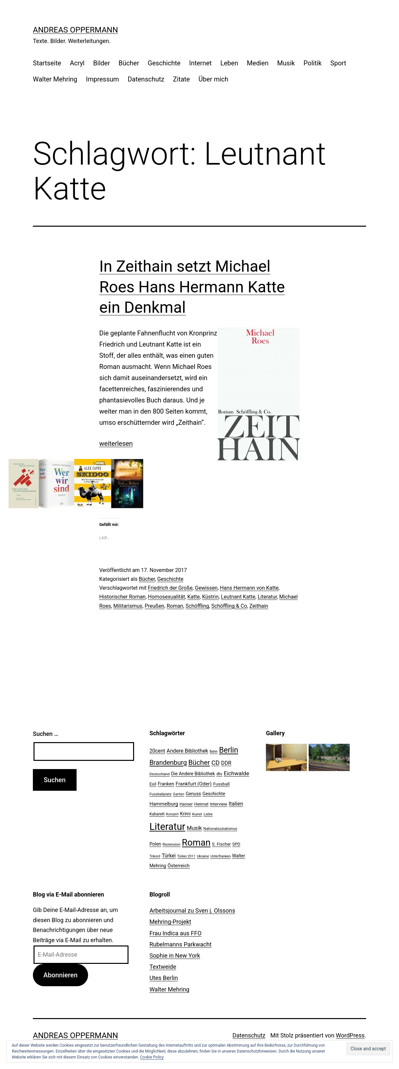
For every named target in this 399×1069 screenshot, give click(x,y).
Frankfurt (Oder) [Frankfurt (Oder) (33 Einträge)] (194, 784)
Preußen (154, 606)
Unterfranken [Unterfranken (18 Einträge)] (220, 856)
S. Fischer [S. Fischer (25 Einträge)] (221, 844)
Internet (200, 63)
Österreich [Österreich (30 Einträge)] (179, 866)
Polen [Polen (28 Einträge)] (155, 844)
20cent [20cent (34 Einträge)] (157, 751)
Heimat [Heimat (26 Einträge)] (201, 804)
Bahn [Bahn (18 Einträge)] (214, 751)
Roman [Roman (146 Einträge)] (196, 842)
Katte (193, 597)
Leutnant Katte (238, 597)
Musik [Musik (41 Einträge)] (194, 828)
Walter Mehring (55, 79)
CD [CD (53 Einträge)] (215, 762)
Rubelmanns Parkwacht (181, 944)
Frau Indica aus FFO (175, 933)
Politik (313, 63)
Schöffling (197, 606)
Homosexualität (166, 597)
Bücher (129, 63)
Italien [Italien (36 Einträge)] (236, 804)
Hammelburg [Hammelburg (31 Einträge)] (164, 804)
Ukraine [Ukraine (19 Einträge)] (203, 856)
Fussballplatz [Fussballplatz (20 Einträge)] (161, 794)
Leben (229, 63)
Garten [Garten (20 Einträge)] (178, 794)
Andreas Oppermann (75, 29)
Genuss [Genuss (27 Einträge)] (193, 793)
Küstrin (210, 597)
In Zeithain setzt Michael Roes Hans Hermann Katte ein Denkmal (192, 287)
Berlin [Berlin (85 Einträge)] (228, 750)
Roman (175, 606)
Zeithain (258, 606)
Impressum (102, 79)
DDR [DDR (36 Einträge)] (226, 763)
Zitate (181, 79)
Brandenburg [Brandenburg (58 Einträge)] (168, 762)
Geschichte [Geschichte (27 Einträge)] (213, 793)
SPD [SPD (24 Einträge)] (236, 844)
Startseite (47, 63)
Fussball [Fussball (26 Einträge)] (221, 783)
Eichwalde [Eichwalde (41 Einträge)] (236, 773)
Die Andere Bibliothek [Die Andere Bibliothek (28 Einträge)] (193, 773)
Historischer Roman (122, 597)
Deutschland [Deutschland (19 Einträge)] (160, 774)
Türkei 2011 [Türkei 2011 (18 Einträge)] (186, 856)
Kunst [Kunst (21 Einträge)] (197, 814)
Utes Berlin (164, 977)
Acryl (77, 63)
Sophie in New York (175, 955)
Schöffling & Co (229, 606)
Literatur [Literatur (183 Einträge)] (167, 826)
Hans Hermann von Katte (249, 588)
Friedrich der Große (170, 588)
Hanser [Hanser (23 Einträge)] (186, 804)
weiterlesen (116, 443)
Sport (338, 63)
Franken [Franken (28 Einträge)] (166, 783)
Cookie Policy (152, 1057)
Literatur (267, 597)
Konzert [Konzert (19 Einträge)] (172, 814)
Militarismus (127, 606)
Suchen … (45, 733)
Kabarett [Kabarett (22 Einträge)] (157, 814)
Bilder (101, 63)
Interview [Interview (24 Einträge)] (218, 804)
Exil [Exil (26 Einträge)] (153, 783)
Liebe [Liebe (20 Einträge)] (207, 814)
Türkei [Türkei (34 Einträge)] (169, 856)
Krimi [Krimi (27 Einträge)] (185, 813)
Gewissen (206, 588)
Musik (286, 63)
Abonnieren (60, 975)
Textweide (163, 966)
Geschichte (164, 63)
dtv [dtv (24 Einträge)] (219, 773)
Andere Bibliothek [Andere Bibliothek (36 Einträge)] (187, 751)
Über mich (213, 79)
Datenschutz (146, 79)
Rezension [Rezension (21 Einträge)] (171, 844)
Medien (258, 63)
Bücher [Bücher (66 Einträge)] (199, 762)
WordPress (350, 1035)
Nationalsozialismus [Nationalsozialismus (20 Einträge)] (220, 828)
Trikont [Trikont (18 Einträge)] (155, 856)
